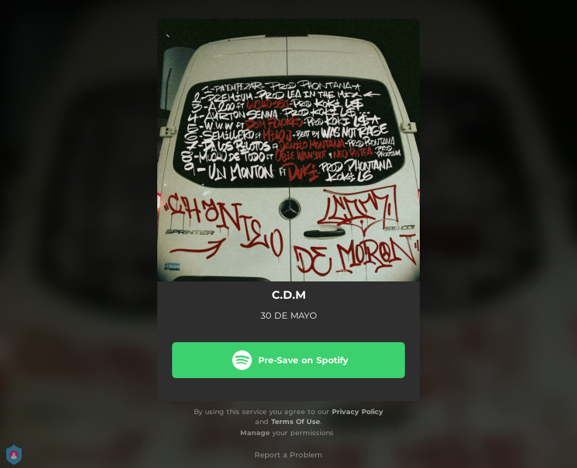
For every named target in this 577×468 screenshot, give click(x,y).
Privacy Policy (357, 411)
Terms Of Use (295, 421)
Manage (255, 432)
